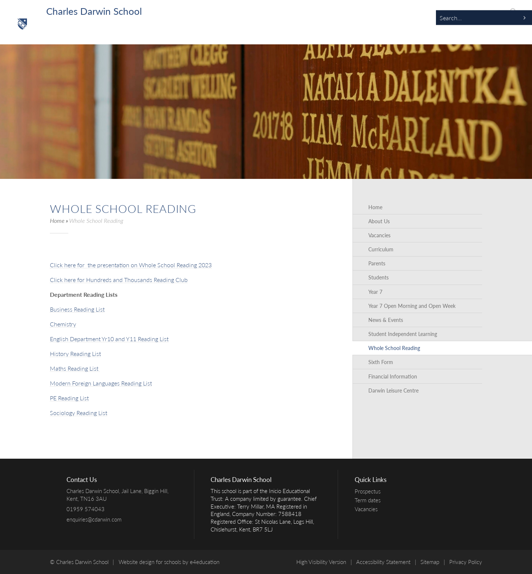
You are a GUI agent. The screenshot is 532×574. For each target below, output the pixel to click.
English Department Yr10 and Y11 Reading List (109, 338)
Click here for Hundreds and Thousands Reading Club (119, 279)
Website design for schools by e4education (169, 561)
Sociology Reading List (78, 412)
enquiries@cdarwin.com (94, 519)
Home (57, 220)
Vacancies (368, 509)
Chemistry (63, 323)
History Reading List (75, 353)
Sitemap (429, 561)
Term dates (369, 500)
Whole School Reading (96, 220)
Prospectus (369, 491)
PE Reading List (69, 397)
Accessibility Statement (383, 561)
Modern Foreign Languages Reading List (101, 383)
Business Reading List (77, 309)
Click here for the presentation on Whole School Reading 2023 (131, 264)
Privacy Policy (465, 561)
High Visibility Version (321, 561)
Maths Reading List (75, 368)
